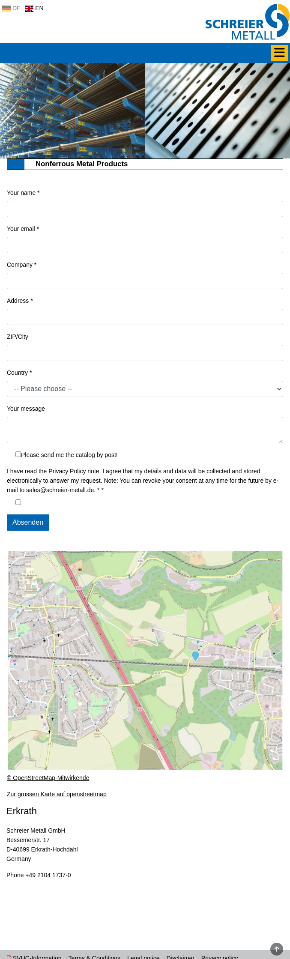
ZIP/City (17, 336)
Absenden (27, 522)
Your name (23, 192)
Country (19, 372)
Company (21, 264)
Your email (23, 228)
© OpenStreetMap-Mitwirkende (48, 777)
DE (11, 8)
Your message (26, 408)
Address (20, 300)
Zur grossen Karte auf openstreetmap (57, 794)
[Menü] (279, 53)
